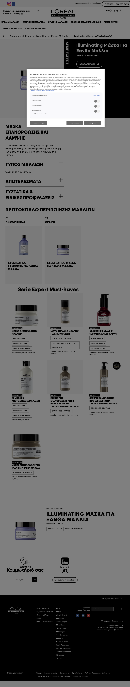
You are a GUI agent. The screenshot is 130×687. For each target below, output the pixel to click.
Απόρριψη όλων (75, 123)
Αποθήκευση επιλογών (38, 123)
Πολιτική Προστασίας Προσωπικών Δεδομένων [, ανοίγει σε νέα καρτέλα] (43, 90)
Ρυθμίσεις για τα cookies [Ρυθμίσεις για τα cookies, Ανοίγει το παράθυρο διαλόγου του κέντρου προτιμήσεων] (40, 113)
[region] (66, 98)
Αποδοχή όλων (92, 123)
